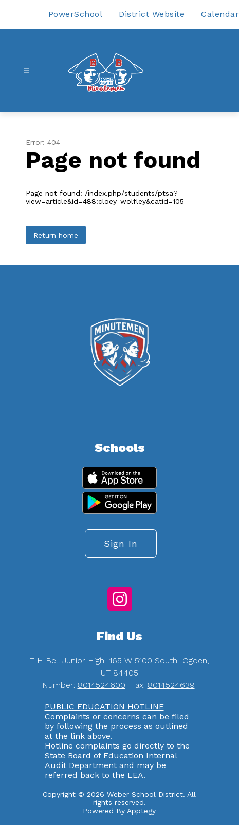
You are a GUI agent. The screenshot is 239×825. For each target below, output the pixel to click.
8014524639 (171, 685)
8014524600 (101, 685)
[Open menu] (26, 71)
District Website (152, 14)
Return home (55, 235)
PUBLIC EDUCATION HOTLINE (104, 707)
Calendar (220, 14)
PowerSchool (75, 14)
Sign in (121, 543)
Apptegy (141, 811)
